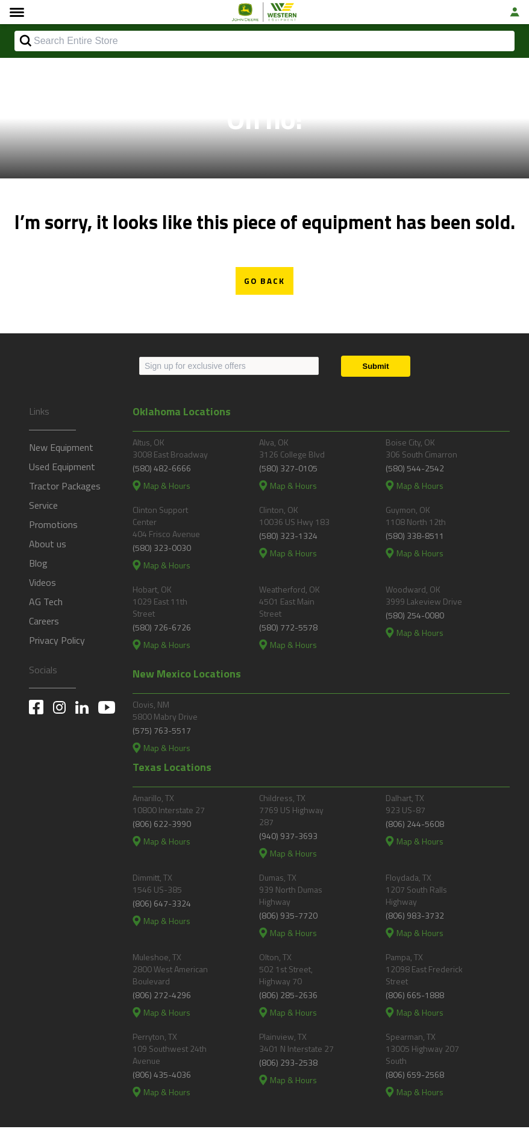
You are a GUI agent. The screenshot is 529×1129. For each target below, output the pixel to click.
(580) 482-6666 (162, 470)
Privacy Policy (57, 641)
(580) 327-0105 (288, 470)
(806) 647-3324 (162, 905)
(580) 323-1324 (288, 537)
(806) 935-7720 (288, 917)
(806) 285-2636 (288, 996)
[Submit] (375, 367)
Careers (44, 622)
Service (43, 506)
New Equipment (61, 448)
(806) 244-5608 (415, 825)
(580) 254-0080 (415, 617)
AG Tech (46, 603)
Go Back (264, 281)
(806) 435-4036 (162, 1076)
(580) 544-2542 (415, 470)
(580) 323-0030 (162, 549)
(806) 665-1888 (415, 996)
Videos (42, 583)
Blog (38, 564)
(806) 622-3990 (162, 825)
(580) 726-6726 (162, 629)
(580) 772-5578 (288, 629)
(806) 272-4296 (162, 996)
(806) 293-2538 (288, 1064)
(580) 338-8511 (415, 537)
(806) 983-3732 (415, 917)
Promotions (53, 525)
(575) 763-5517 (162, 732)
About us (47, 545)
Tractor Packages (65, 487)
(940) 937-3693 (288, 837)
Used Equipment (62, 468)
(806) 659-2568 (415, 1076)
